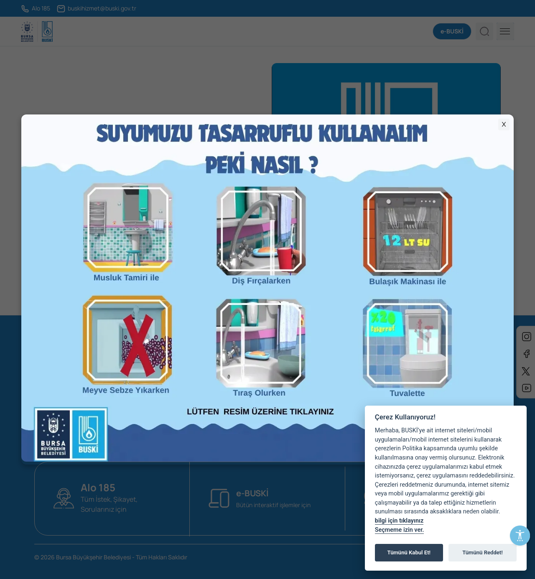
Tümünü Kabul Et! (409, 552)
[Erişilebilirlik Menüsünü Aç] (520, 536)
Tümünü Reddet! (482, 552)
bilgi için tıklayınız (399, 520)
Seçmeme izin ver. (399, 529)
